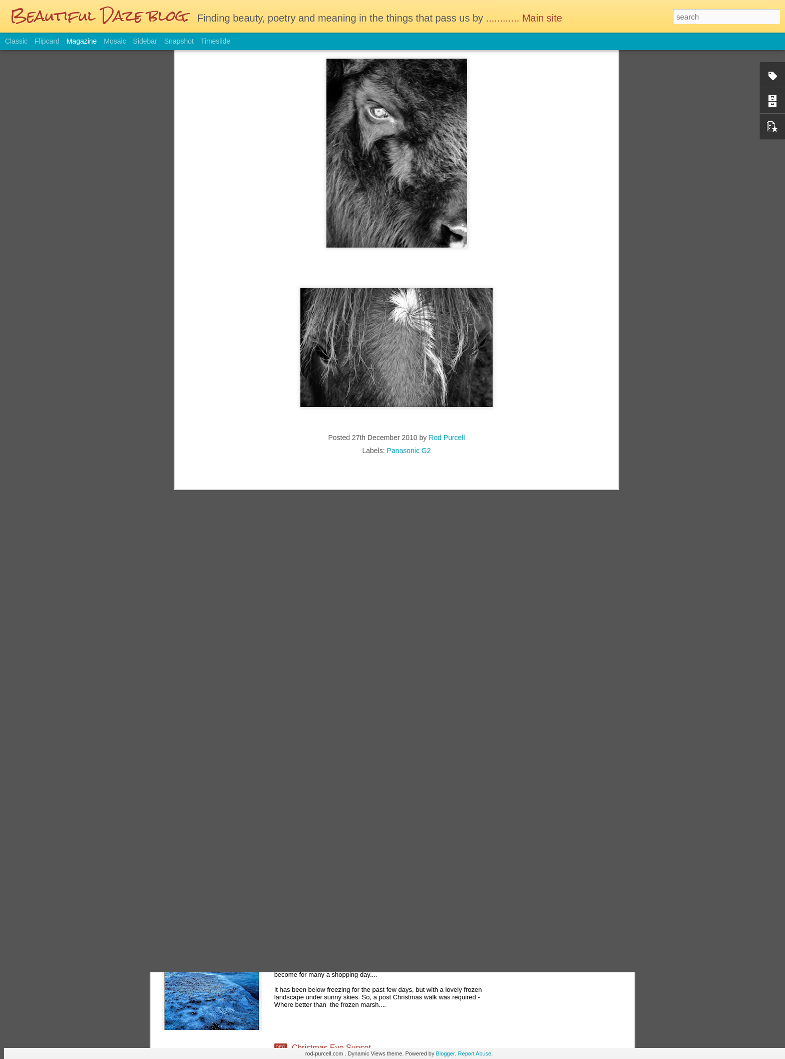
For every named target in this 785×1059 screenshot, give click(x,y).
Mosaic (115, 41)
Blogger (445, 1053)
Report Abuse (475, 1053)
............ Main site (525, 18)
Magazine (82, 41)
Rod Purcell (447, 262)
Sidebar (145, 41)
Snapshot (179, 41)
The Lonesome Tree (327, 820)
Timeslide (215, 41)
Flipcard (47, 41)
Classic (16, 41)
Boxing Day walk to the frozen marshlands (367, 934)
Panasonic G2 (409, 275)
